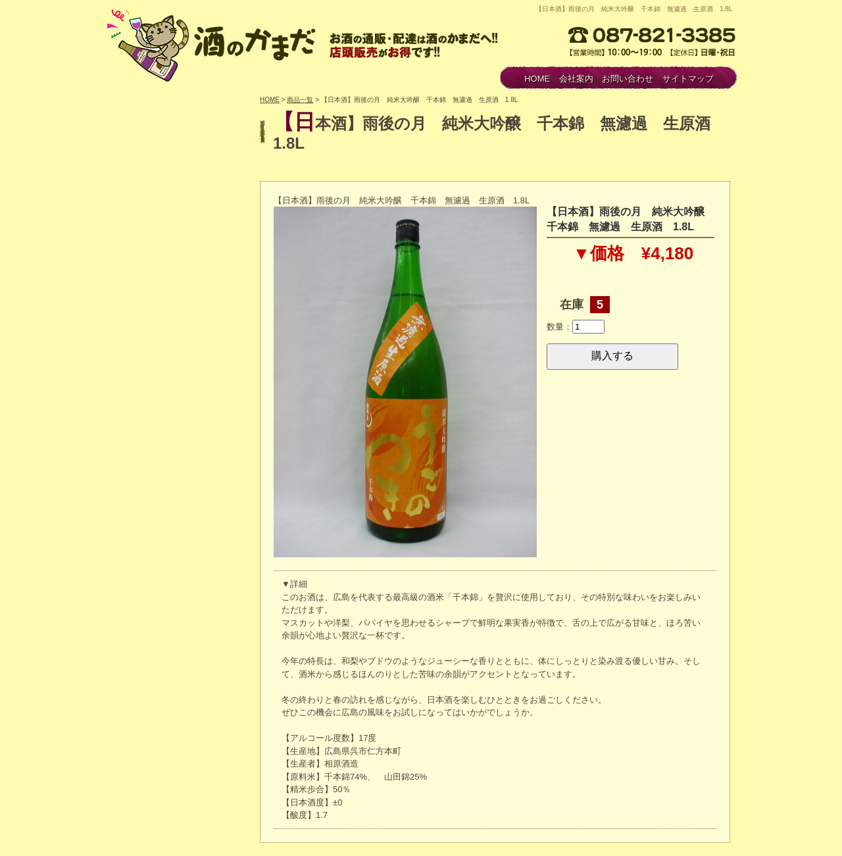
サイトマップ (688, 79)
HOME (537, 79)
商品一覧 (300, 99)
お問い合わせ (627, 79)
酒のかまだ (213, 43)
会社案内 (576, 79)
